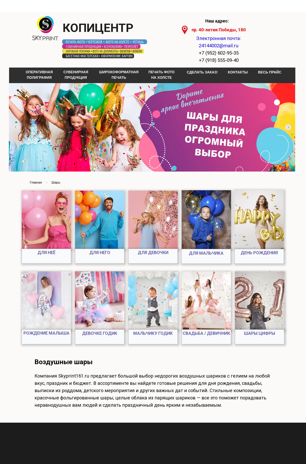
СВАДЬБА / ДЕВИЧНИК (206, 333)
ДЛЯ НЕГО (99, 252)
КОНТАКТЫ (238, 72)
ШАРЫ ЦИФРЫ (259, 333)
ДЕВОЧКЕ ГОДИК (99, 333)
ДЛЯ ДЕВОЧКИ (153, 252)
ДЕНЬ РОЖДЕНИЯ (259, 252)
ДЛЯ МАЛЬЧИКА (206, 253)
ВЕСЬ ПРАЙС (269, 72)
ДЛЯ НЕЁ (46, 252)
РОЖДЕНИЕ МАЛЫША (46, 333)
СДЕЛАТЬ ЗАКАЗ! (202, 72)
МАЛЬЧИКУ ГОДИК (153, 333)
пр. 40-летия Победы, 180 (219, 29)
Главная (36, 182)
